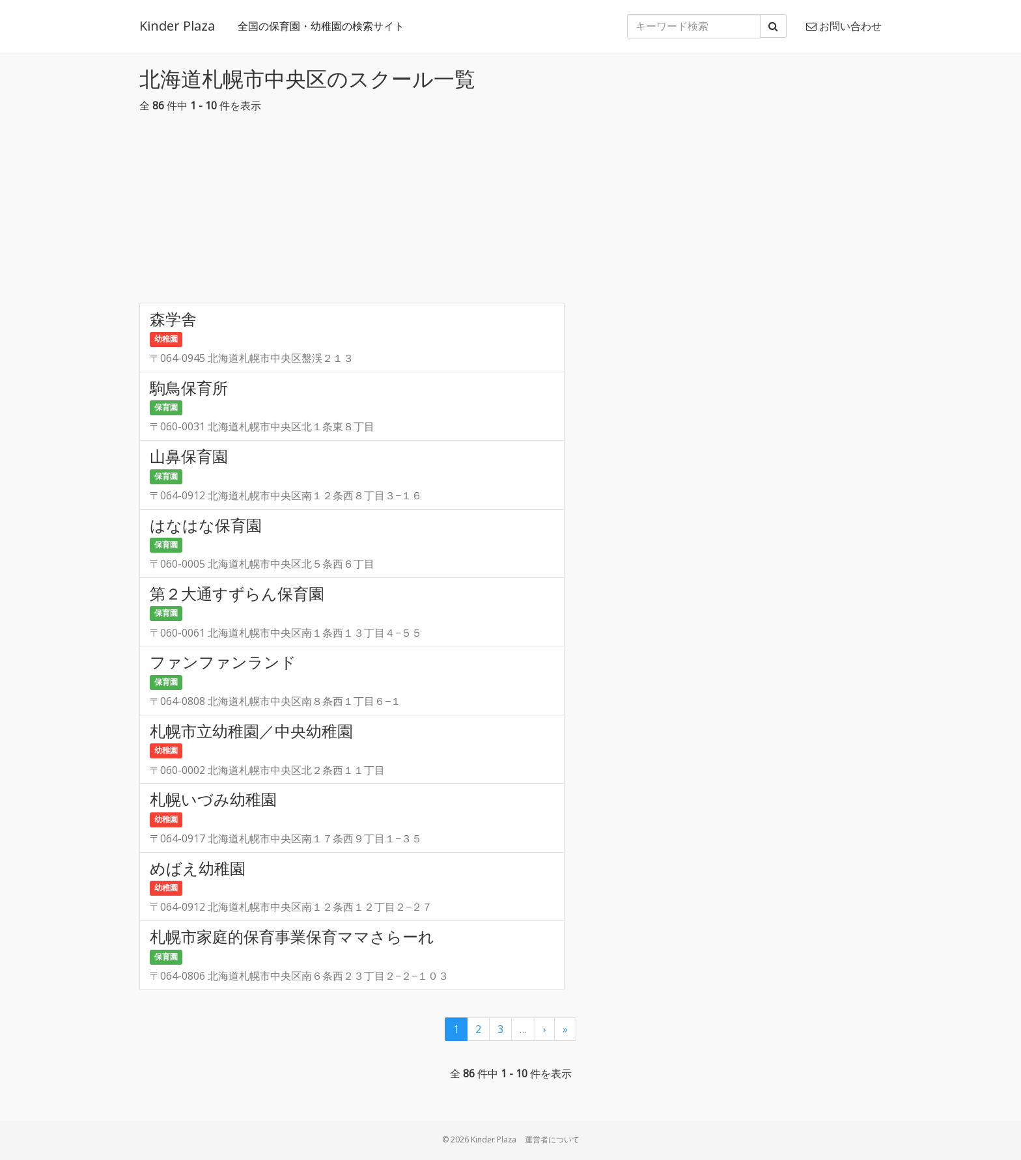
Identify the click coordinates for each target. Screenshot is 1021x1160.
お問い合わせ (844, 26)
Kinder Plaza (177, 26)
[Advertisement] (510, 211)
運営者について (552, 1139)
